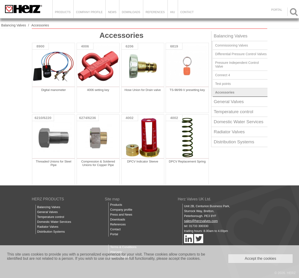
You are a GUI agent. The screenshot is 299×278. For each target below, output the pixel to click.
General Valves (229, 101)
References (155, 12)
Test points (223, 84)
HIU (172, 12)
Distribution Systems (234, 141)
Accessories (40, 25)
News (112, 12)
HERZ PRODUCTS (48, 199)
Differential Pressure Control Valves (241, 54)
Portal (114, 234)
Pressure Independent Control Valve (237, 64)
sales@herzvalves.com (201, 221)
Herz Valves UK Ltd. (194, 199)
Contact (187, 12)
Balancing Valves (13, 25)
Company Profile (89, 12)
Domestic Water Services (238, 121)
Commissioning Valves (231, 45)
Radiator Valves (229, 131)
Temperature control (233, 111)
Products (63, 12)
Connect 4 (222, 75)
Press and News (121, 214)
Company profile (121, 209)
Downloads (131, 12)
